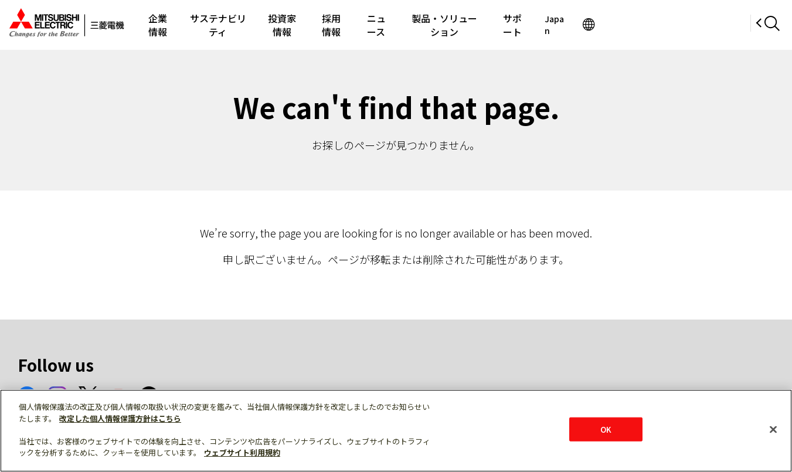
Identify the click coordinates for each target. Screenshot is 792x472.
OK (605, 428)
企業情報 (184, 25)
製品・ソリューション (534, 25)
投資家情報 (336, 25)
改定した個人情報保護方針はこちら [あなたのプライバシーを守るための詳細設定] (120, 418)
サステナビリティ (258, 25)
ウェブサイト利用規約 (242, 452)
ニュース (451, 25)
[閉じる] (773, 429)
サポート (617, 25)
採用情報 (396, 25)
